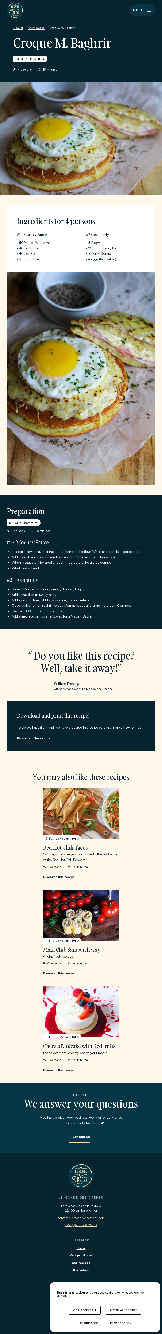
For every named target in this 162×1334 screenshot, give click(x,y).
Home (81, 1248)
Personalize (89, 1323)
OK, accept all (85, 1310)
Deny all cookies (123, 1310)
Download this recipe (33, 738)
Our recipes (81, 1262)
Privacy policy (120, 1323)
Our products (81, 1255)
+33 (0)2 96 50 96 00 (81, 1225)
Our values (81, 1270)
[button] (142, 10)
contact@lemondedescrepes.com (81, 1218)
